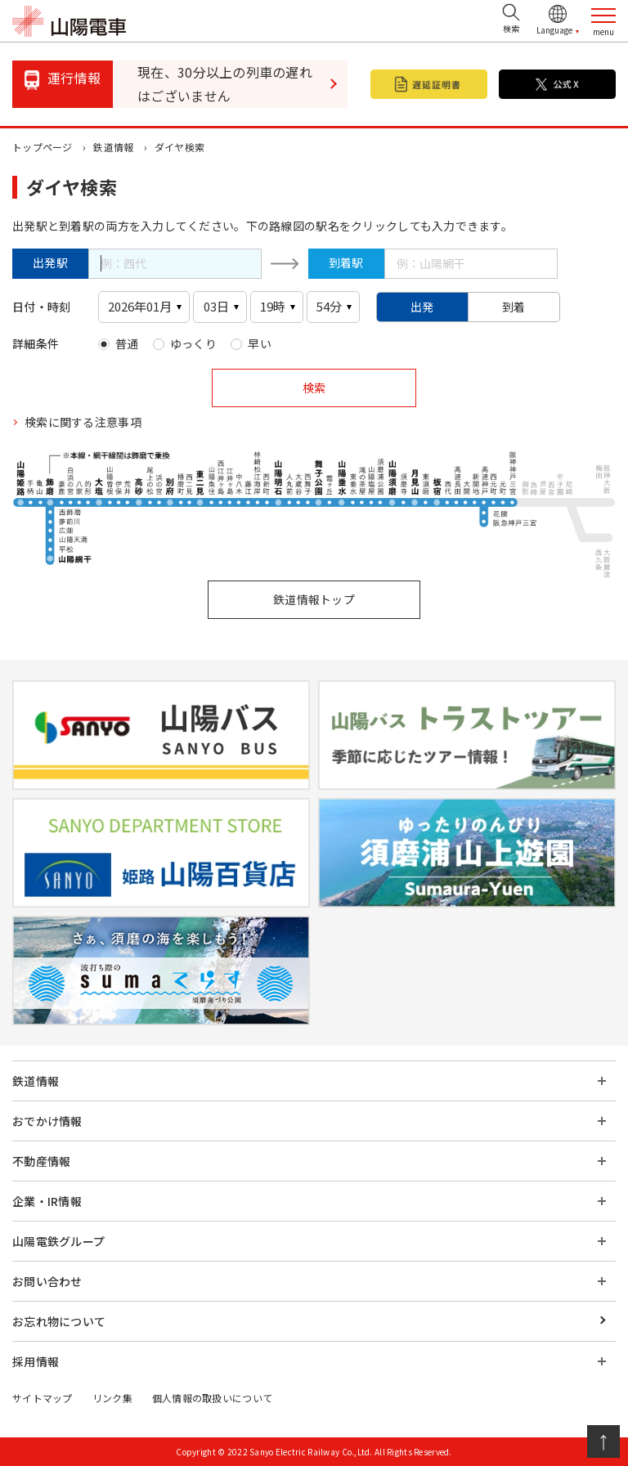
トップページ (42, 147)
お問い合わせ (47, 1281)
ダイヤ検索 (179, 147)
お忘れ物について (58, 1321)
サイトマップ (42, 1398)
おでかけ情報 (47, 1121)
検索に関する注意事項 (83, 422)
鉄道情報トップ (314, 599)
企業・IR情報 (47, 1201)
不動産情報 (41, 1161)
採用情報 (35, 1361)
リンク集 (112, 1398)
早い (259, 343)
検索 (314, 387)
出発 (422, 306)
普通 (127, 343)
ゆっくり (193, 343)
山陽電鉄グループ (58, 1241)
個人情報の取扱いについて (212, 1398)
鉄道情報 (113, 147)
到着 (514, 306)
